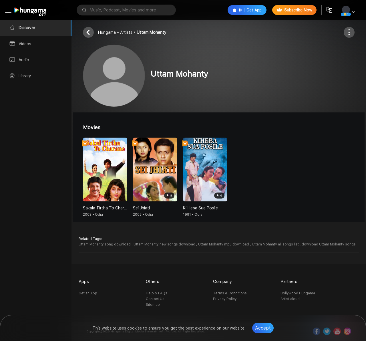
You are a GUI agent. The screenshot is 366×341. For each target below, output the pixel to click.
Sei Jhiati (141, 208)
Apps (84, 281)
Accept (263, 328)
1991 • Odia (192, 215)
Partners (289, 281)
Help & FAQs (156, 293)
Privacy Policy (225, 299)
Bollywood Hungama (298, 293)
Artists (126, 32)
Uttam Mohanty (151, 32)
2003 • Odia (93, 215)
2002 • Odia (143, 215)
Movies (91, 127)
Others (152, 281)
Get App (247, 10)
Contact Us (155, 299)
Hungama (107, 32)
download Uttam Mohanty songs (329, 244)
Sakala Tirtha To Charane (105, 208)
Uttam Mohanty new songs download (165, 244)
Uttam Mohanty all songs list (276, 244)
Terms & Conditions (230, 293)
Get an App (88, 293)
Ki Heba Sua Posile (200, 208)
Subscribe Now (294, 10)
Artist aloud (290, 299)
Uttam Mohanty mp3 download (224, 244)
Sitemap (153, 305)
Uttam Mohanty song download (105, 244)
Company (222, 281)
